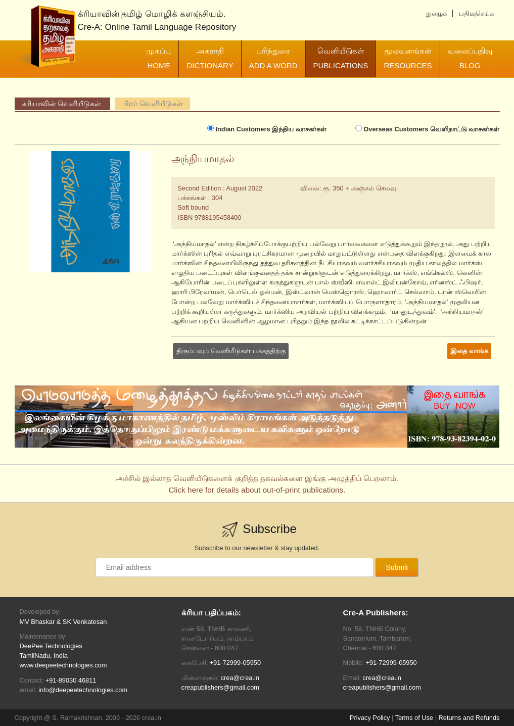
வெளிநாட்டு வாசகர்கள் (427, 129)
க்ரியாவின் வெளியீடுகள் (63, 104)
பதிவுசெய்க (476, 13)
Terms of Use (414, 717)
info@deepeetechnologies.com (82, 690)
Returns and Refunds (469, 717)
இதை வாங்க (469, 351)
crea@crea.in (240, 678)
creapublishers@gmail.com (220, 687)
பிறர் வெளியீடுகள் (152, 104)
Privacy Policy (370, 717)
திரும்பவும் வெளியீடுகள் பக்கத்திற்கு (231, 351)
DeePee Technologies (51, 646)
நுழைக (436, 13)
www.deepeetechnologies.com (63, 665)
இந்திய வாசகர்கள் (266, 129)
